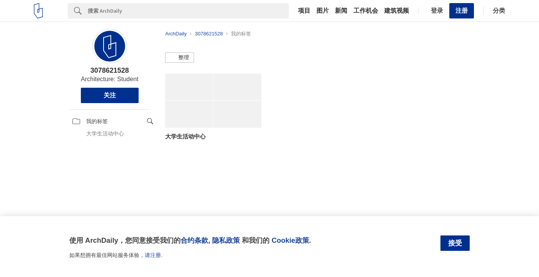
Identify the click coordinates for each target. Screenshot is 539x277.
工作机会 (365, 11)
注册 (461, 10)
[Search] (188, 10)
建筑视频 (396, 11)
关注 (110, 95)
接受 (455, 243)
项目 (304, 11)
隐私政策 (226, 240)
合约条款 (194, 240)
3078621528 (109, 70)
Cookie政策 (290, 240)
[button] (179, 57)
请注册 (153, 255)
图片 (322, 11)
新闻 (341, 11)
